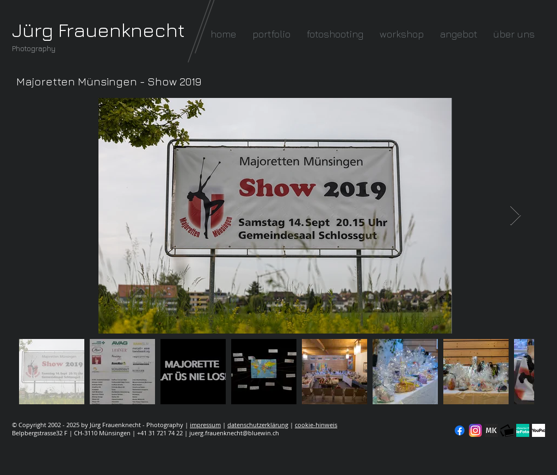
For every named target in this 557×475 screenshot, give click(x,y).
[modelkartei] (491, 430)
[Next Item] (515, 215)
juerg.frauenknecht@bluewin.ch (234, 433)
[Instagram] (475, 430)
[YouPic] (538, 430)
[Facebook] (459, 430)
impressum (205, 425)
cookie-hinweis (316, 425)
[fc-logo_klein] (506, 430)
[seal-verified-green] (522, 430)
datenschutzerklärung (257, 425)
